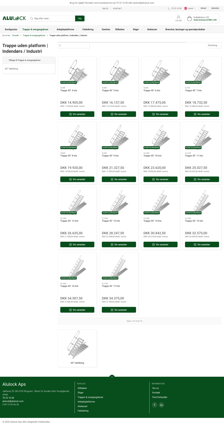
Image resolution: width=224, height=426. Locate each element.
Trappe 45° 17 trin (111, 286)
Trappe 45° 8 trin (68, 155)
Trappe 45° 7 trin (193, 90)
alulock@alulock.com (13, 401)
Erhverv (215, 8)
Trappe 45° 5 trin (110, 90)
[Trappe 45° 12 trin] (77, 202)
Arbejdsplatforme (86, 401)
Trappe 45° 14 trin (152, 221)
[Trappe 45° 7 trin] (202, 72)
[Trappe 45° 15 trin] (202, 202)
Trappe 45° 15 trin (194, 221)
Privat (203, 8)
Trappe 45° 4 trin (68, 90)
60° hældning (11, 68)
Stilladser (82, 388)
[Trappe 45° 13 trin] (119, 202)
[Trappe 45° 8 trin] (77, 137)
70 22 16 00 (8, 398)
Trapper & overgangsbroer (34, 35)
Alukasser (83, 406)
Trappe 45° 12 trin (69, 221)
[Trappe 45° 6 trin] (161, 72)
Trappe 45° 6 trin (152, 90)
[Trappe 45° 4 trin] (77, 72)
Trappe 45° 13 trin (111, 221)
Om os (105, 8)
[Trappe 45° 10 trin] (161, 137)
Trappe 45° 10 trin (152, 155)
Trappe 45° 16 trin (69, 286)
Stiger (80, 392)
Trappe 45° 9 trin (110, 155)
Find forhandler (159, 397)
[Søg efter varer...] (76, 45)
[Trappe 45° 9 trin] (119, 137)
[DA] (14, 18)
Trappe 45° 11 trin (194, 155)
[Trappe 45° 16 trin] (77, 267)
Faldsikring (83, 410)
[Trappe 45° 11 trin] (202, 137)
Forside (15, 35)
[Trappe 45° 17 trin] (119, 267)
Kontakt (117, 8)
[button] (37, 29)
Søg (79, 18)
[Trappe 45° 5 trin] (119, 72)
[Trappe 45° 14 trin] (161, 202)
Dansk (190, 8)
